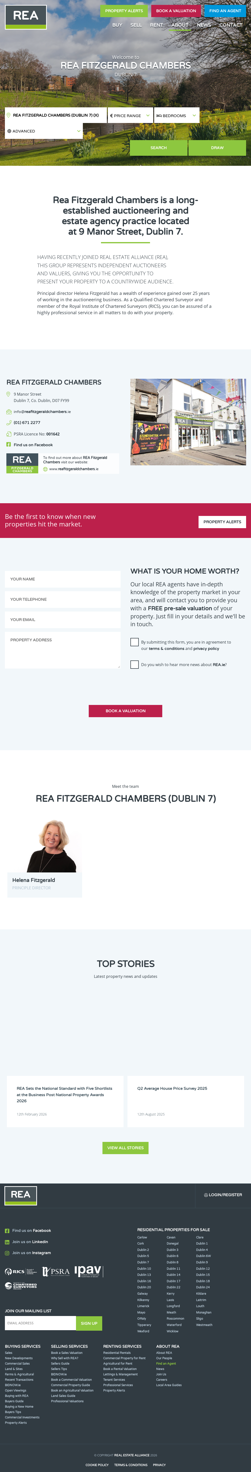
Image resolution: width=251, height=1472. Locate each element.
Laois (170, 1286)
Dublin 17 (173, 1267)
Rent (156, 25)
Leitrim (201, 1286)
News (204, 25)
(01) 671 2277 (27, 406)
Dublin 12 (203, 1255)
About (179, 25)
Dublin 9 (202, 1248)
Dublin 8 (172, 1248)
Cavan (171, 1223)
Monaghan (203, 1299)
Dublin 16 (144, 1267)
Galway (142, 1280)
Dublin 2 (143, 1236)
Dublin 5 (143, 1242)
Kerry (170, 1280)
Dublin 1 (202, 1230)
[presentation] (167, 668)
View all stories (125, 1133)
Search (177, 132)
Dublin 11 (173, 1255)
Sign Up (90, 1309)
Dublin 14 (173, 1261)
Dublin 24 (203, 1273)
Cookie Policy (96, 1451)
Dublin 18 (203, 1267)
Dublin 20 (144, 1273)
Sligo (199, 1305)
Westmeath (204, 1311)
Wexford (143, 1317)
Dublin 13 (144, 1261)
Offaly (141, 1305)
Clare (199, 1223)
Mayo (141, 1299)
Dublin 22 (173, 1273)
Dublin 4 (202, 1236)
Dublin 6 (172, 1242)
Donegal (172, 1230)
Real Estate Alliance (132, 1441)
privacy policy (206, 635)
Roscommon (175, 1305)
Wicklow (172, 1317)
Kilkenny (143, 1286)
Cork (140, 1230)
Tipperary (144, 1311)
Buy (117, 25)
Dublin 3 (172, 1236)
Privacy (159, 1451)
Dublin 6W (203, 1242)
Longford (173, 1292)
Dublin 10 (144, 1255)
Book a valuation (176, 11)
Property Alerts (124, 11)
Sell (136, 25)
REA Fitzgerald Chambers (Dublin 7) (56, 115)
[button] (223, 115)
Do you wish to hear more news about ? (184, 651)
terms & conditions (166, 635)
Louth (200, 1292)
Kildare (201, 1280)
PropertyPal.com (144, 1460)
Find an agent (225, 11)
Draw (223, 132)
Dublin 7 (143, 1248)
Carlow (142, 1223)
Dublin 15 (203, 1261)
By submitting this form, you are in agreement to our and (186, 632)
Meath (171, 1299)
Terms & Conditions (130, 1451)
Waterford (174, 1311)
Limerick (143, 1292)
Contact (230, 25)
